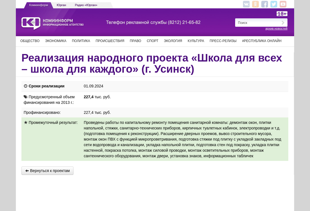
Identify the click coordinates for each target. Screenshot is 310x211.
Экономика (55, 41)
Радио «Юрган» (86, 5)
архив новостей (276, 28)
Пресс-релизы (223, 41)
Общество (30, 41)
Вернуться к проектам (47, 170)
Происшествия (110, 41)
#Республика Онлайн (261, 41)
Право (135, 41)
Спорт (152, 41)
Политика (81, 41)
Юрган (61, 5)
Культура (196, 41)
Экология (173, 41)
